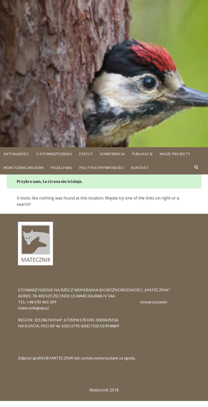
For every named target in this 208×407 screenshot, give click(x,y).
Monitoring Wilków (23, 167)
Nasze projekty (175, 154)
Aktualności (16, 154)
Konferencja (112, 154)
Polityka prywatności (101, 167)
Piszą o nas (61, 167)
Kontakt (140, 167)
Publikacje (142, 154)
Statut (86, 154)
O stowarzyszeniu (54, 154)
